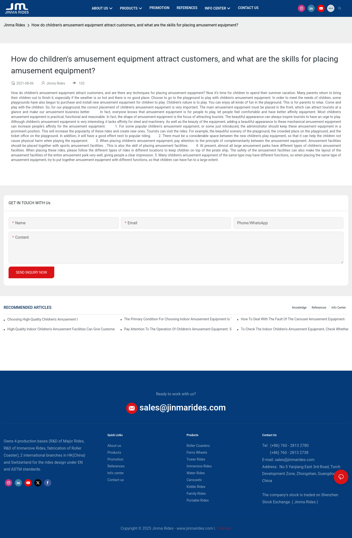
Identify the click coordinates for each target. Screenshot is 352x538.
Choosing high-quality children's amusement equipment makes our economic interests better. (42, 319)
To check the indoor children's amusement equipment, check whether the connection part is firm (294, 329)
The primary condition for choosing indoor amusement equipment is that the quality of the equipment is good (178, 319)
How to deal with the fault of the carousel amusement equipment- (293, 319)
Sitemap (223, 528)
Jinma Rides (14, 25)
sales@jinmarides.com (183, 407)
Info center (338, 307)
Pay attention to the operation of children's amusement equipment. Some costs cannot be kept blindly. (178, 329)
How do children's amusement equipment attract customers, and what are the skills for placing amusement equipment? (135, 25)
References (319, 307)
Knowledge (299, 307)
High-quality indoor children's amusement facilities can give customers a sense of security (61, 329)
